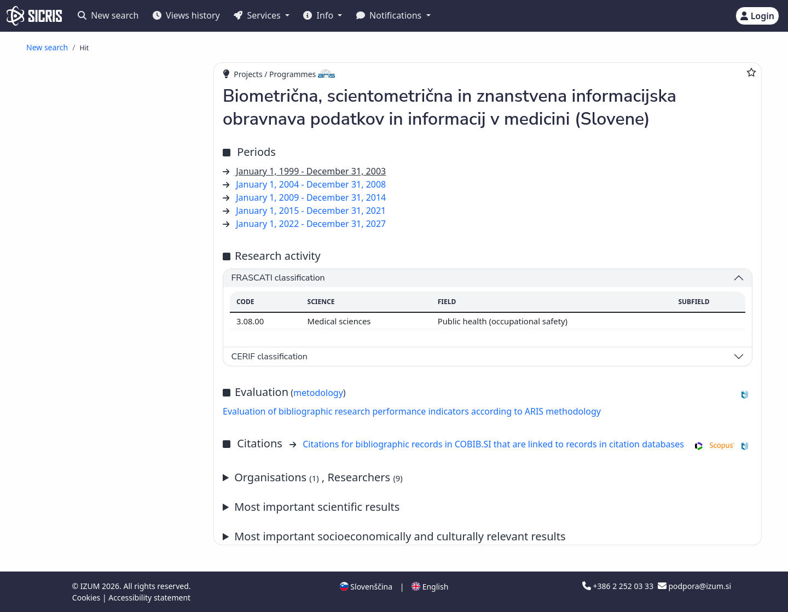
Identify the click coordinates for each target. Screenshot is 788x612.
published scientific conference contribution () (103, 314)
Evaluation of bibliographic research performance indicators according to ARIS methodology (412, 411)
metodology (318, 393)
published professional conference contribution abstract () (110, 415)
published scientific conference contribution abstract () (103, 395)
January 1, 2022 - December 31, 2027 (311, 224)
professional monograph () (106, 574)
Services (258, 15)
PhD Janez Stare (138, 154)
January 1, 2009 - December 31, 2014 (311, 197)
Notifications (390, 15)
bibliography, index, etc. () (107, 538)
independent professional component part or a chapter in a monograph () (116, 455)
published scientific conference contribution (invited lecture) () (103, 274)
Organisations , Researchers (318, 477)
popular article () (88, 258)
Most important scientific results (316, 506)
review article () (87, 223)
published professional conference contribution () (110, 334)
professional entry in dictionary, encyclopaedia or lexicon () (105, 475)
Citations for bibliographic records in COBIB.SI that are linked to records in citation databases (493, 444)
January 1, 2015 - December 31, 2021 (311, 211)
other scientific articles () (103, 235)
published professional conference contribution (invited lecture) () (110, 294)
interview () (78, 526)
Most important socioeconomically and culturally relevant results (399, 536)
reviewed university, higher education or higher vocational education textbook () (118, 589)
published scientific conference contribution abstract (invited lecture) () (113, 354)
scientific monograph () (102, 562)
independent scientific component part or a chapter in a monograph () (118, 435)
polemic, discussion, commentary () (122, 515)
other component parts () (106, 550)
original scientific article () (109, 211)
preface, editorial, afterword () (115, 503)
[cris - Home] (34, 16)
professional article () (98, 246)
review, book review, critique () (116, 491)
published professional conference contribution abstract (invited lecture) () (113, 374)
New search (108, 15)
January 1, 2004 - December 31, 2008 (311, 184)
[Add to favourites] (751, 72)
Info (319, 15)
